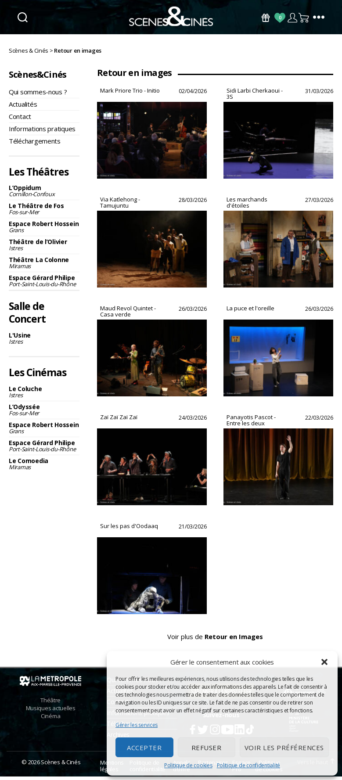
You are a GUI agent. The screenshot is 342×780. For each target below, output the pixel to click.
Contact (20, 119)
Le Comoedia (44, 467)
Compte (292, 17)
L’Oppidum (44, 194)
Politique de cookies (188, 765)
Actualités (23, 107)
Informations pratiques (42, 132)
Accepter (144, 747)
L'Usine (44, 341)
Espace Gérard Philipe (44, 284)
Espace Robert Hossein (44, 230)
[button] (324, 662)
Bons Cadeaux (266, 17)
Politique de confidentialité (248, 765)
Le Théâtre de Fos (44, 212)
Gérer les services (136, 725)
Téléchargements (35, 144)
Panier (304, 17)
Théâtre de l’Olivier (44, 248)
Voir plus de (215, 646)
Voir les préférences (284, 747)
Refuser (206, 747)
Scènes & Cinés (60, 765)
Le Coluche (44, 395)
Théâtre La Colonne (44, 266)
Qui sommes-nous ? (38, 95)
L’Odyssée (44, 413)
